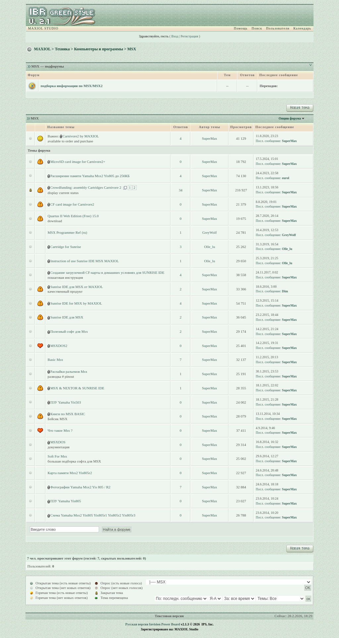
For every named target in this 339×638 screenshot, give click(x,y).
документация (59, 447)
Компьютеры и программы (98, 49)
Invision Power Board (164, 624)
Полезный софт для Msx (69, 331)
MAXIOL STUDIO (43, 28)
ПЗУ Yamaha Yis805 (65, 501)
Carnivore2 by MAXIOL (81, 136)
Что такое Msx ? (60, 430)
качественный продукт (65, 291)
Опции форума (290, 118)
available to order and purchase (70, 141)
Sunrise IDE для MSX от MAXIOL (76, 287)
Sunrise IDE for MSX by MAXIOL (76, 303)
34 (180, 190)
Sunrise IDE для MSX (66, 317)
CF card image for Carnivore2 (72, 204)
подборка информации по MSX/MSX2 (72, 86)
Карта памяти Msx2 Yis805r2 (70, 473)
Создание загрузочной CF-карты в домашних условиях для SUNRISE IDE (107, 272)
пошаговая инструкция (65, 277)
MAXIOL (42, 49)
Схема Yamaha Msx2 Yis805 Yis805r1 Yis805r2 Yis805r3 (92, 515)
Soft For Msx (57, 456)
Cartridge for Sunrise (65, 247)
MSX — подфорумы (47, 66)
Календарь (302, 28)
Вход (174, 36)
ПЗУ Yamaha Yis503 (65, 402)
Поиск (257, 28)
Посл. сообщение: (268, 141)
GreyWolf (209, 232)
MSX (131, 49)
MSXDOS (58, 442)
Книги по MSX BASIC (67, 414)
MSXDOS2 (58, 346)
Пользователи (277, 28)
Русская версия (136, 624)
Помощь (241, 28)
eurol (285, 178)
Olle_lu (209, 247)
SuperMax (209, 138)
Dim (285, 291)
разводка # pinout (61, 376)
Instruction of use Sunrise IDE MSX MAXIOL (84, 261)
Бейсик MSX (58, 419)
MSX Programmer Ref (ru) (67, 232)
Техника (62, 49)
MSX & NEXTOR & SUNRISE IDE (77, 388)
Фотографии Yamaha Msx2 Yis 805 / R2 (80, 487)
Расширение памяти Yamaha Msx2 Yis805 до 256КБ (90, 176)
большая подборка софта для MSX (74, 461)
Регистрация (189, 36)
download (55, 221)
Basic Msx (55, 360)
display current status (63, 193)
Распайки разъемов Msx (68, 371)
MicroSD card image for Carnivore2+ (77, 162)
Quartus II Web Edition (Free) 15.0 (73, 216)
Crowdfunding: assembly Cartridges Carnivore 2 (85, 187)
